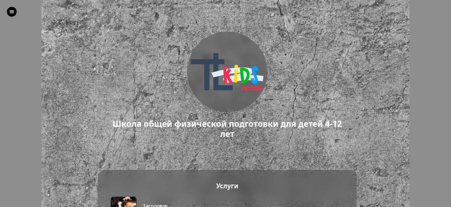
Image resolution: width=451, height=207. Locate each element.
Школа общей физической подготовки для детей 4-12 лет (227, 129)
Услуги (227, 186)
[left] (12, 12)
